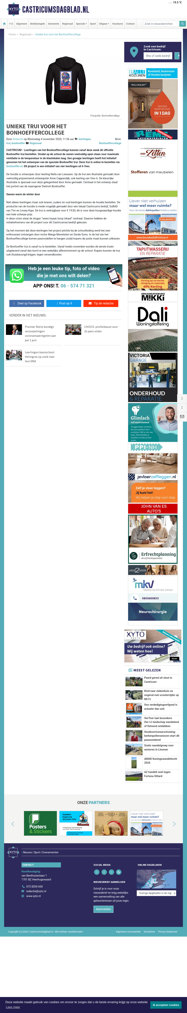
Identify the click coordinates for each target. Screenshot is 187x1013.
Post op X (64, 303)
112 (11, 23)
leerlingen (85, 139)
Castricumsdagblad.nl (55, 9)
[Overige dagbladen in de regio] (156, 908)
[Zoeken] (182, 24)
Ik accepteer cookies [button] (166, 1005)
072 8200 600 (34, 916)
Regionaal (67, 23)
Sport (93, 23)
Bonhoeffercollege (110, 143)
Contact (130, 23)
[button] (8, 859)
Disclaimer (149, 961)
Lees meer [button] (13, 1007)
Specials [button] (80, 23)
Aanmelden (103, 939)
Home (12, 34)
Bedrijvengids (37, 23)
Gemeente (53, 23)
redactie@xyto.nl (36, 921)
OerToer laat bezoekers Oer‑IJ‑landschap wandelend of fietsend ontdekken (161, 722)
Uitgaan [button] (103, 23)
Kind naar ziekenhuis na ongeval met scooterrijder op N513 (161, 695)
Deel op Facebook (26, 303)
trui (8, 143)
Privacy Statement (168, 961)
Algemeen (21, 23)
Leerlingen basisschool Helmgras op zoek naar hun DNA (40, 356)
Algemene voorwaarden (128, 961)
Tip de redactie (100, 303)
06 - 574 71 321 (77, 286)
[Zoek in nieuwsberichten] (161, 24)
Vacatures (117, 23)
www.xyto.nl (33, 926)
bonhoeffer (18, 143)
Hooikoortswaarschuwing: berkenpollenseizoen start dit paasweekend (161, 736)
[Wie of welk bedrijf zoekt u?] (158, 55)
